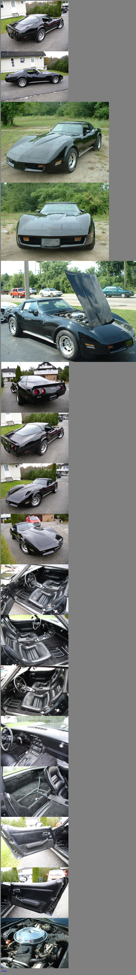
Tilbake (4, 971)
